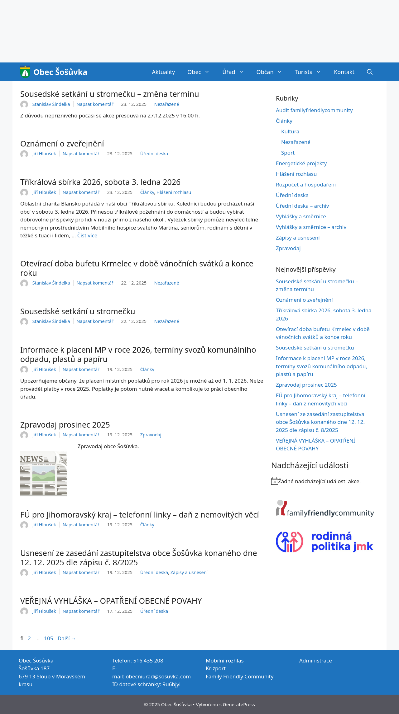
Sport (288, 152)
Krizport (216, 668)
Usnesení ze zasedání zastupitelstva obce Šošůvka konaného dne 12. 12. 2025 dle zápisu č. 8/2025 (138, 558)
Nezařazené (166, 104)
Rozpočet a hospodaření (306, 184)
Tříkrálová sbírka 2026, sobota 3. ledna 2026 (100, 181)
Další (67, 638)
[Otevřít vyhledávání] (370, 71)
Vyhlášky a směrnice (301, 216)
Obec (201, 71)
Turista (311, 71)
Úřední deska (154, 153)
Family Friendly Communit (238, 676)
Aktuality (163, 72)
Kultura (290, 131)
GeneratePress (239, 704)
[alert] (325, 481)
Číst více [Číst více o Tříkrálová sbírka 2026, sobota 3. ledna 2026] (87, 235)
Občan (273, 71)
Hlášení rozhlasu (173, 192)
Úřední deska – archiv (302, 205)
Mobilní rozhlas (225, 660)
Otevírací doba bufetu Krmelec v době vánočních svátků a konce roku (136, 268)
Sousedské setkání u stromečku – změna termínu (109, 93)
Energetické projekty (301, 163)
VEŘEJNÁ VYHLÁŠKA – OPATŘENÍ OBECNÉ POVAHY (111, 600)
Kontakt (344, 72)
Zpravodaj (150, 435)
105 (49, 638)
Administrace (315, 660)
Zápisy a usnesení (189, 572)
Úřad (236, 71)
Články (147, 192)
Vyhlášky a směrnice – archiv (311, 227)
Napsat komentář (95, 104)
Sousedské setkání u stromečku (77, 311)
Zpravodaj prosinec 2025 (65, 424)
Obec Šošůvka (60, 72)
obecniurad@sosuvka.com (158, 676)
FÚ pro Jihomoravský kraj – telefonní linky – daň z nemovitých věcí (139, 514)
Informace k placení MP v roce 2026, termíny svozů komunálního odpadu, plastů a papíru (138, 354)
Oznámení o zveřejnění (62, 143)
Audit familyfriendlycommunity (314, 110)
